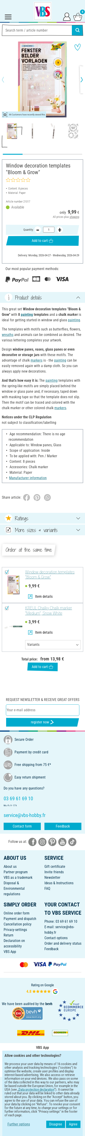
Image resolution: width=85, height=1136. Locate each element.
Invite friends (54, 872)
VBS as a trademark (18, 877)
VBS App (10, 951)
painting (27, 314)
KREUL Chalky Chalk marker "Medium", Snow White (48, 610)
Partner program (16, 872)
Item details (40, 596)
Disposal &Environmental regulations (14, 888)
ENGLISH (42, 1083)
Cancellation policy (18, 924)
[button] (7, 79)
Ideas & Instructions (58, 883)
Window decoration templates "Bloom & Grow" (50, 575)
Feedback (63, 826)
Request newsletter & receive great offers (42, 700)
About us (10, 866)
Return (8, 935)
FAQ (47, 888)
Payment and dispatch (20, 919)
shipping (74, 217)
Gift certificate (54, 866)
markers (36, 360)
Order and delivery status (62, 943)
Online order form (16, 913)
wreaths (7, 335)
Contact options (56, 938)
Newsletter (52, 877)
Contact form (22, 826)
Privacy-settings (15, 930)
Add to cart (42, 240)
